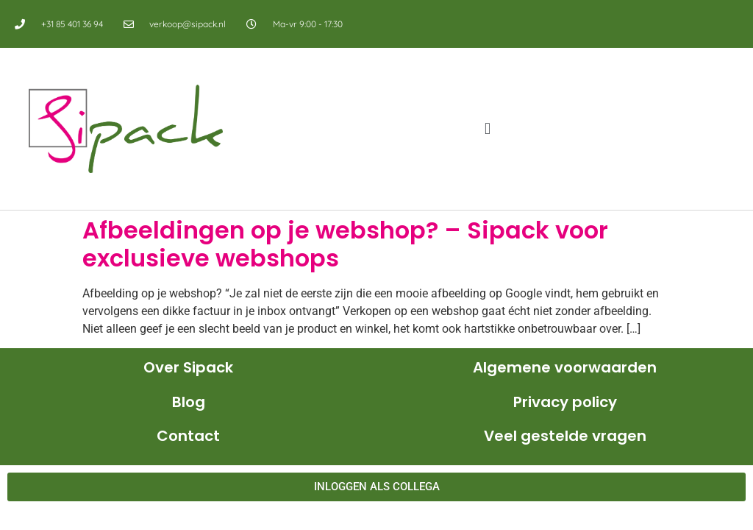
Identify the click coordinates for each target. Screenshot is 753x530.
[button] (488, 129)
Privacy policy (565, 402)
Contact (188, 435)
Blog (188, 402)
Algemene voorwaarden (565, 367)
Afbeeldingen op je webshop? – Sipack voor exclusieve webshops (345, 244)
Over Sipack (188, 367)
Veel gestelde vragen (565, 435)
